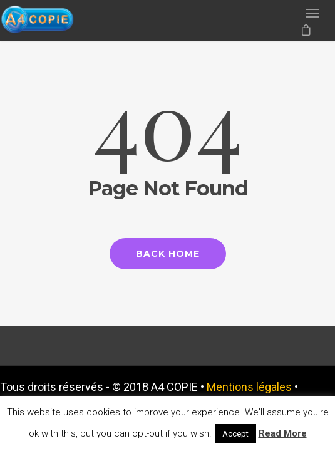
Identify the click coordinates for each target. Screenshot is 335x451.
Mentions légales (249, 386)
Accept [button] (235, 433)
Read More (283, 433)
